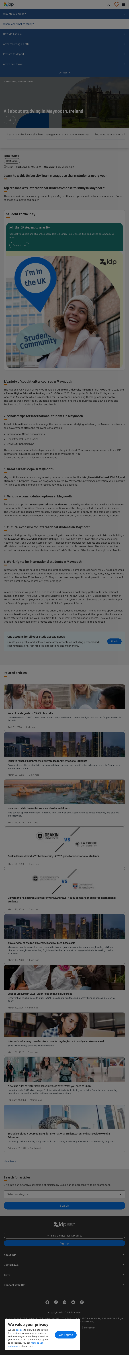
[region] (42, 1334)
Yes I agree (66, 1334)
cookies (20, 1329)
